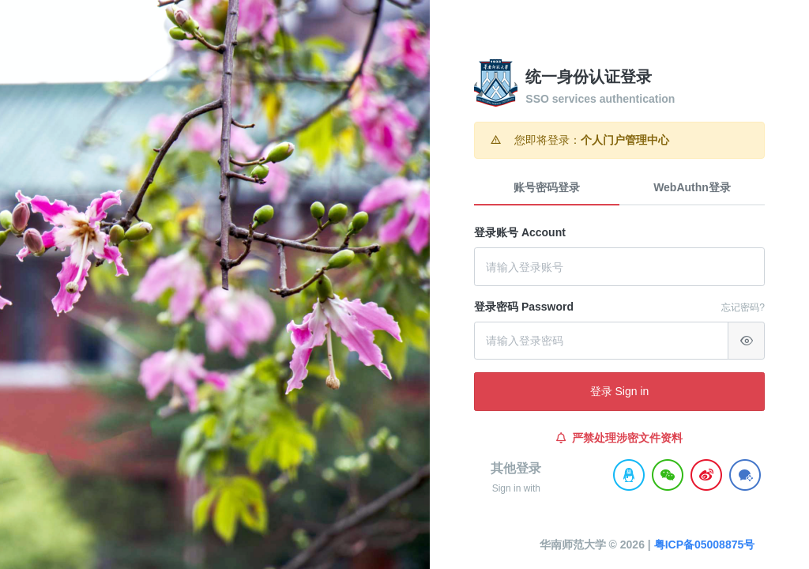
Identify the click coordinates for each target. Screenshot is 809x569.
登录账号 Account (520, 232)
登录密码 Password (524, 306)
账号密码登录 (547, 187)
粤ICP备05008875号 (677, 544)
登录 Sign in (619, 391)
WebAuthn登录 (692, 187)
